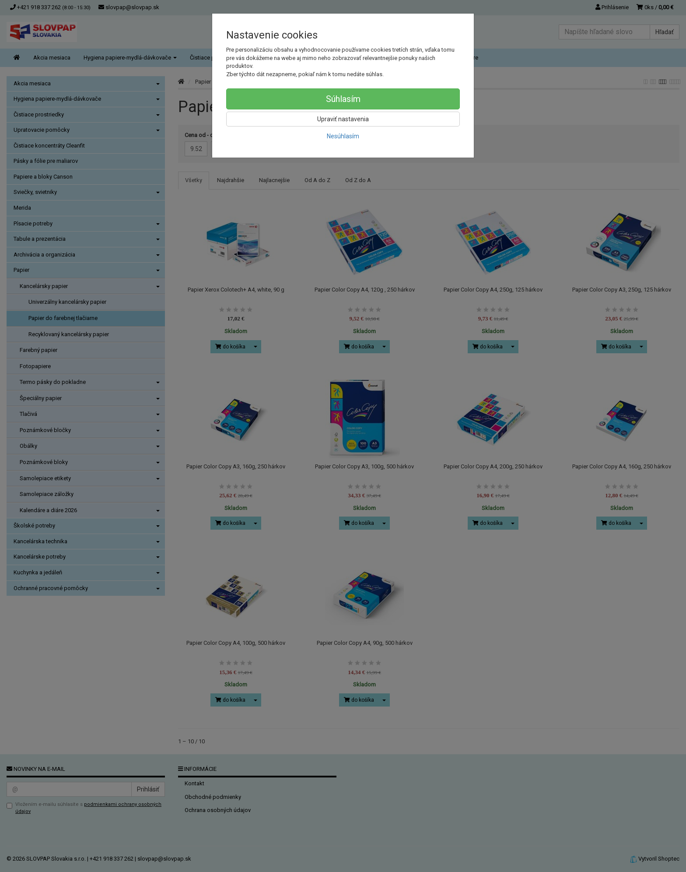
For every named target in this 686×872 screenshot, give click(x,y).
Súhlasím (343, 99)
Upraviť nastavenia (343, 119)
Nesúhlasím (343, 136)
